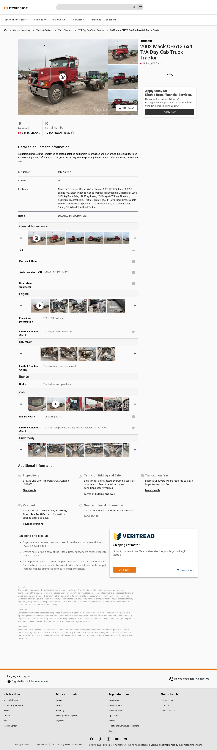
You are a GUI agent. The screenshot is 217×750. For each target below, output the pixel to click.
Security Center (10, 726)
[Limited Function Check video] (134, 332)
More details (152, 490)
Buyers (59, 700)
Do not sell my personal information (67, 744)
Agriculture (113, 715)
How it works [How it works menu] (60, 20)
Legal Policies (41, 744)
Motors (111, 720)
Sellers (59, 705)
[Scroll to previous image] (21, 238)
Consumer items (115, 705)
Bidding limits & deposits (66, 715)
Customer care (167, 700)
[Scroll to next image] (135, 238)
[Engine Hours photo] (134, 417)
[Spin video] (134, 250)
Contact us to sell (168, 710)
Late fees (52, 514)
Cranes (111, 731)
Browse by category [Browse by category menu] (17, 20)
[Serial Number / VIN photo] (134, 272)
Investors (7, 710)
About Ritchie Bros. (12, 700)
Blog (6, 720)
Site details (29, 490)
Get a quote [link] (124, 570)
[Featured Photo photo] (134, 261)
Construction (114, 700)
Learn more (185, 570)
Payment (60, 720)
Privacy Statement (23, 744)
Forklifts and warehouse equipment (123, 726)
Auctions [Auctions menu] (40, 20)
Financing (96, 20)
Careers (7, 715)
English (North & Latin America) (29, 681)
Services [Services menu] (79, 20)
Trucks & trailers (115, 710)
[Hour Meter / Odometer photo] (134, 283)
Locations (111, 20)
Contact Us (202, 678)
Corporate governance (13, 705)
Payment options (33, 523)
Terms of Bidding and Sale (99, 494)
